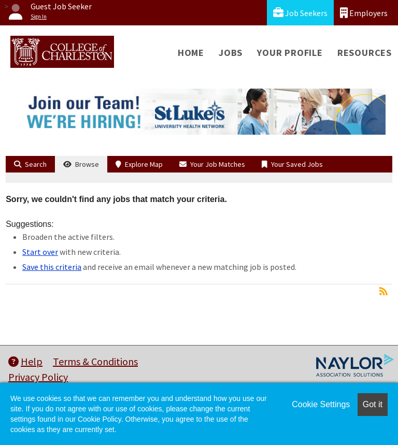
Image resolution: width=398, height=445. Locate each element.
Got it (372, 404)
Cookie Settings (321, 404)
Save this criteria (51, 267)
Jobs (231, 53)
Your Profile (290, 53)
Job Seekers (300, 12)
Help (25, 361)
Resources (364, 53)
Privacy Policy (38, 376)
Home (191, 53)
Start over (40, 252)
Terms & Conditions (95, 361)
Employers (364, 12)
